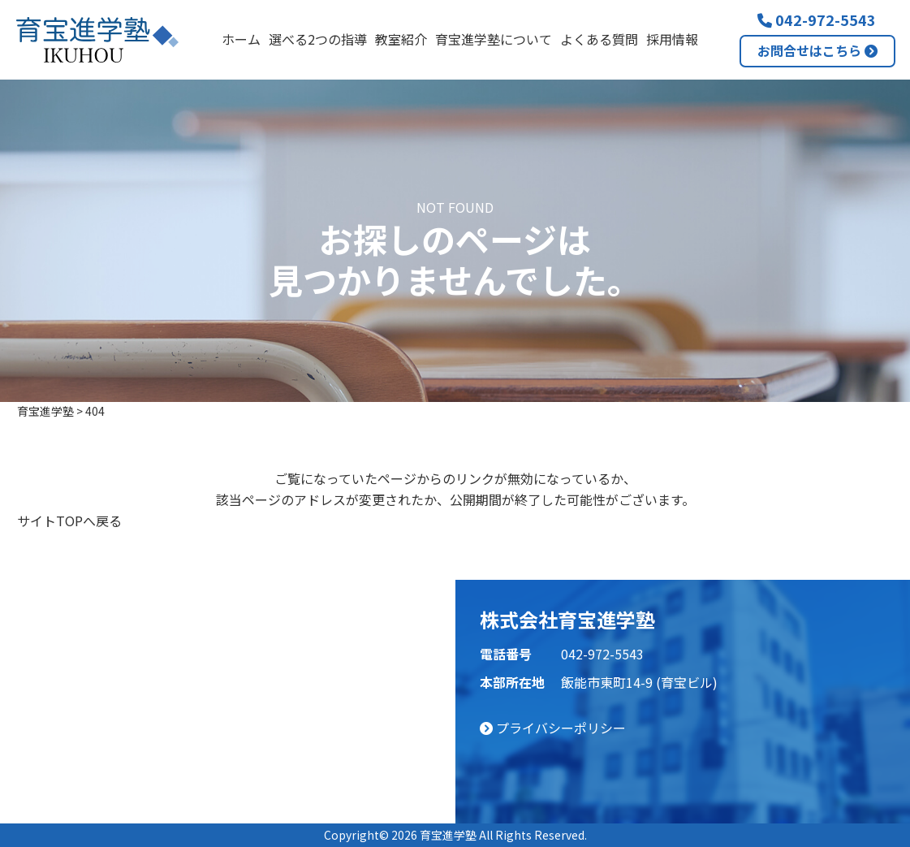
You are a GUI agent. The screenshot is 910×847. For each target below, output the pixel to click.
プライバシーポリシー (553, 727)
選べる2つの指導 (318, 39)
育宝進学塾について (493, 39)
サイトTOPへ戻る (69, 520)
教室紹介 (401, 39)
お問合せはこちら (817, 50)
